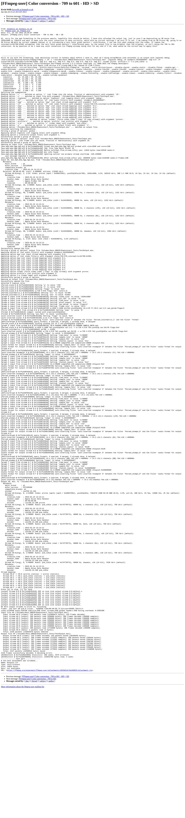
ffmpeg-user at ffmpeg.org (17, 32)
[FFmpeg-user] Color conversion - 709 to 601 (37, 18)
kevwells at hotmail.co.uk (22, 9)
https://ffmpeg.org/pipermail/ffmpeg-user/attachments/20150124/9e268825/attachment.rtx (49, 799)
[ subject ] (43, 21)
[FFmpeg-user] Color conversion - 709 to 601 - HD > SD (45, 16)
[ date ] (27, 21)
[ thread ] (34, 21)
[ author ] (51, 21)
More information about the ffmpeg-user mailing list (22, 816)
